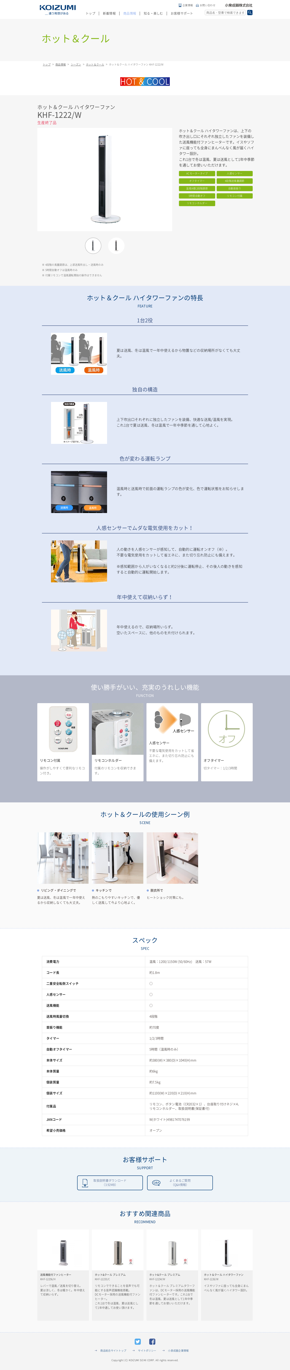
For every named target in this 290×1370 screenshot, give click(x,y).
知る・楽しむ (153, 13)
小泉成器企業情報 (178, 1351)
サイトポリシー (147, 1351)
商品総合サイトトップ (113, 1351)
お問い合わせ (207, 5)
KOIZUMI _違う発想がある (58, 10)
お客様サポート (182, 13)
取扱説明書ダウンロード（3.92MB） (110, 1183)
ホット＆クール (95, 64)
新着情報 (109, 13)
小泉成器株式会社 (238, 5)
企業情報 (188, 5)
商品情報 (129, 13)
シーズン (76, 64)
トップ (90, 13)
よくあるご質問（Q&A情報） (180, 1183)
